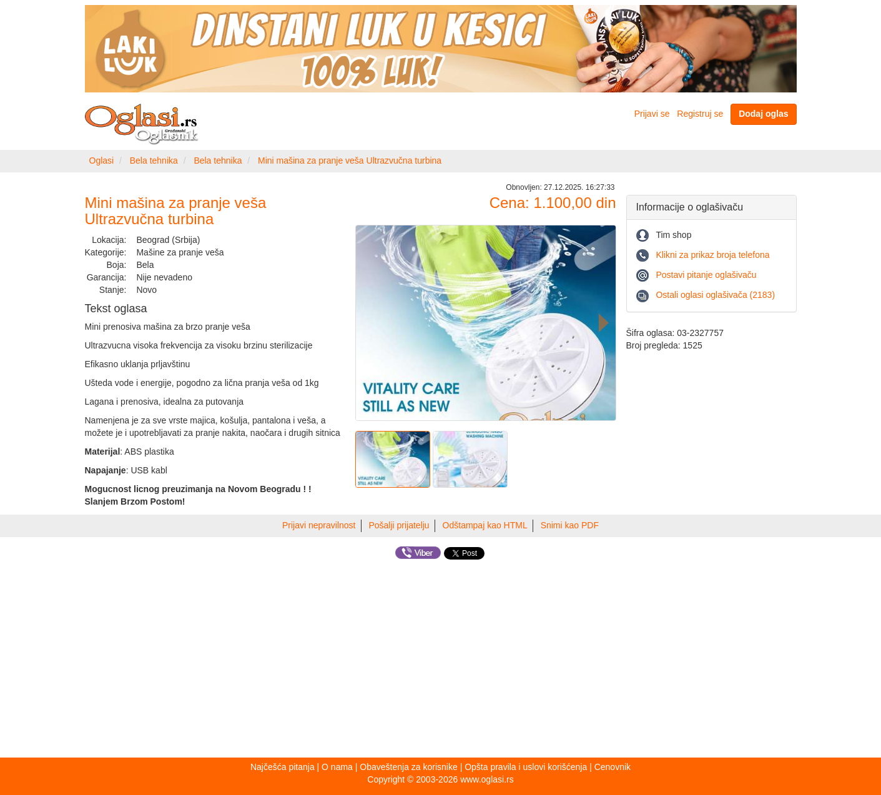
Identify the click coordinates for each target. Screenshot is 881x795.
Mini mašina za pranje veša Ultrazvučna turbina (349, 160)
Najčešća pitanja (282, 767)
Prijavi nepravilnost (319, 525)
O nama (337, 767)
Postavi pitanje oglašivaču (706, 275)
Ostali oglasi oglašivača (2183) (715, 295)
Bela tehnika (154, 160)
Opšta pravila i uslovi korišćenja (526, 767)
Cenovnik (612, 767)
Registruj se (700, 114)
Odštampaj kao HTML (485, 525)
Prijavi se (652, 114)
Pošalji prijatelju (398, 525)
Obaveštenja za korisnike (408, 767)
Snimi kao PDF (570, 525)
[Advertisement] (441, 660)
